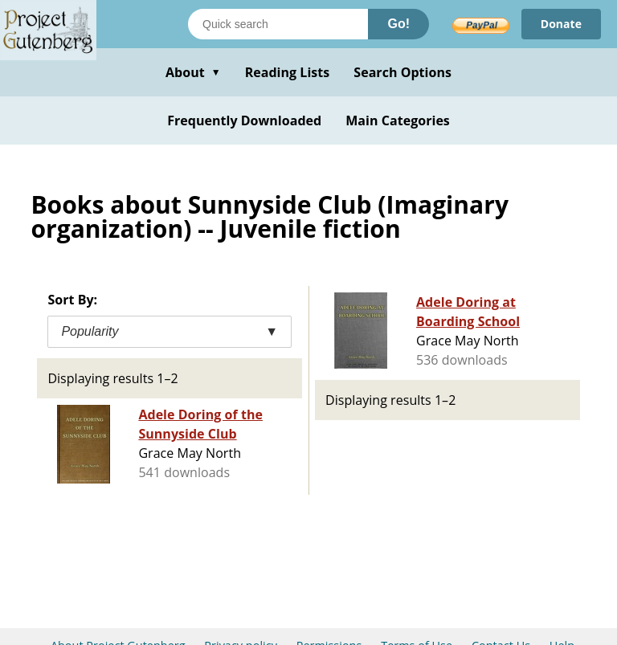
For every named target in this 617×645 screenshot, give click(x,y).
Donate (561, 23)
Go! (398, 24)
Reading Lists (287, 72)
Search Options (402, 72)
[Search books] (278, 24)
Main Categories (397, 120)
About (193, 72)
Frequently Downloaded (244, 120)
